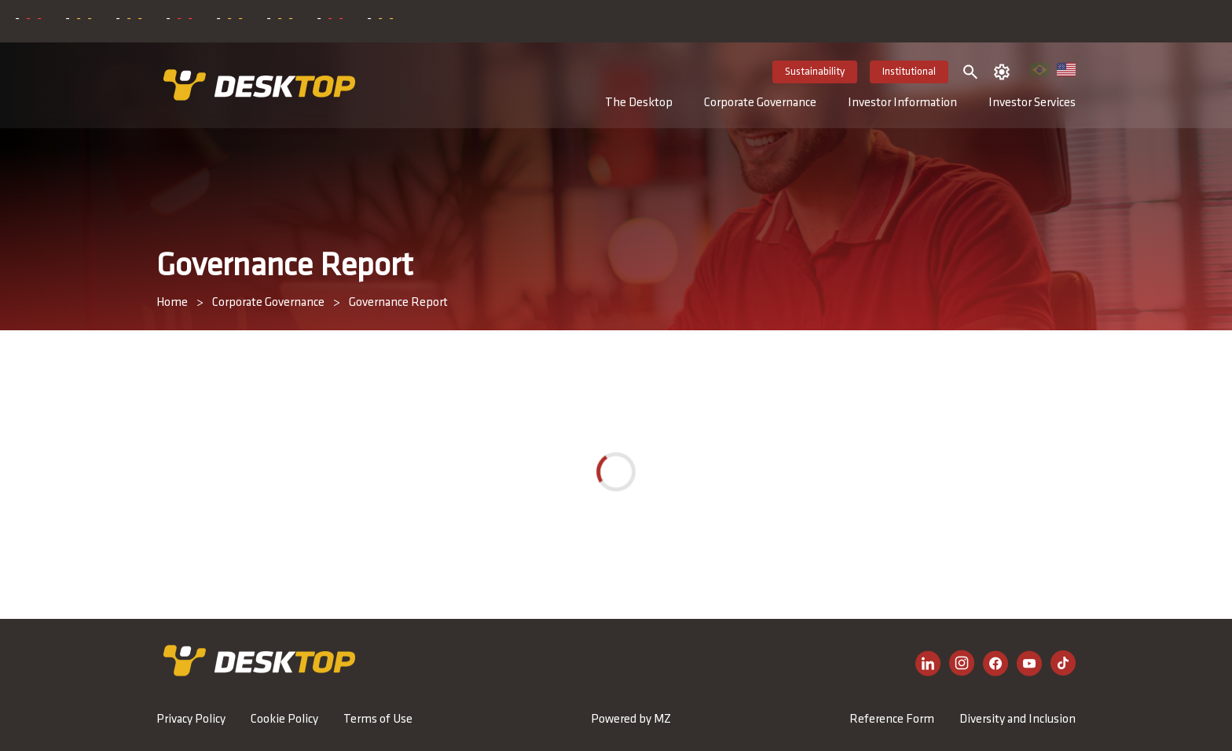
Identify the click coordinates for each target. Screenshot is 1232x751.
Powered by (631, 719)
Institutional (909, 72)
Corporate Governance (760, 103)
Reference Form (891, 719)
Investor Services (1032, 103)
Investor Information (902, 103)
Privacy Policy (191, 719)
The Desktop (639, 103)
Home (172, 302)
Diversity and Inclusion (1017, 719)
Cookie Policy (284, 719)
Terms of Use (377, 719)
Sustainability (815, 72)
